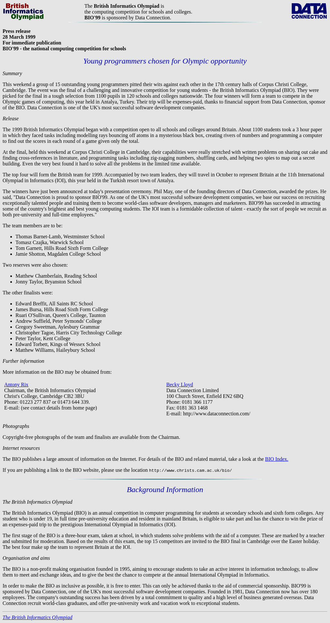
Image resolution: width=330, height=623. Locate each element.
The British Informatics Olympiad (37, 617)
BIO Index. (276, 459)
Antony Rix (16, 384)
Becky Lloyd (179, 384)
